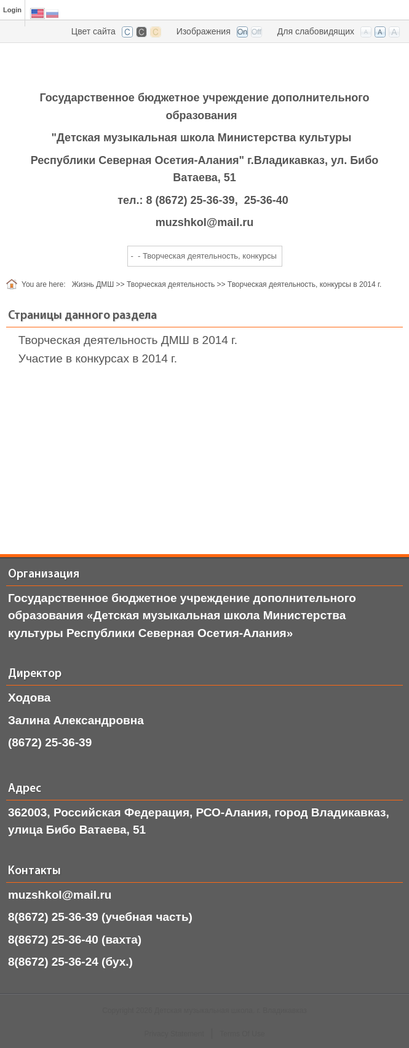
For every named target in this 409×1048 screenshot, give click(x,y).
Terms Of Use (242, 1034)
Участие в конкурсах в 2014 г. (97, 358)
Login (12, 10)
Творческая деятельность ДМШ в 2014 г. (127, 340)
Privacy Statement (174, 1034)
